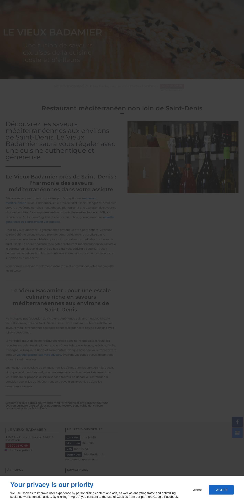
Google (158, 496)
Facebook (171, 496)
